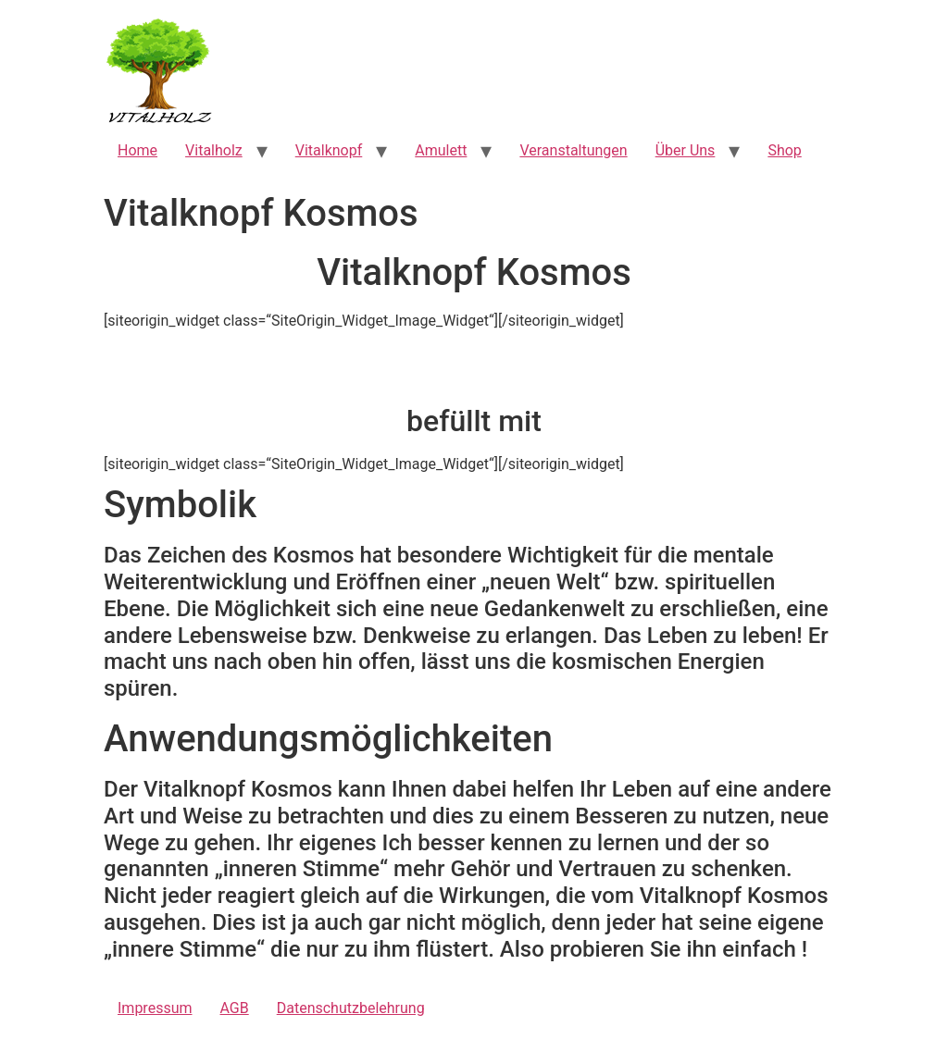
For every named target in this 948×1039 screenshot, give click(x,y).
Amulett (441, 150)
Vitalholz (214, 150)
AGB (234, 1008)
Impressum (155, 1008)
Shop (784, 150)
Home (137, 150)
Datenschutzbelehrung (351, 1008)
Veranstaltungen (573, 150)
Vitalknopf (329, 150)
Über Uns (685, 150)
